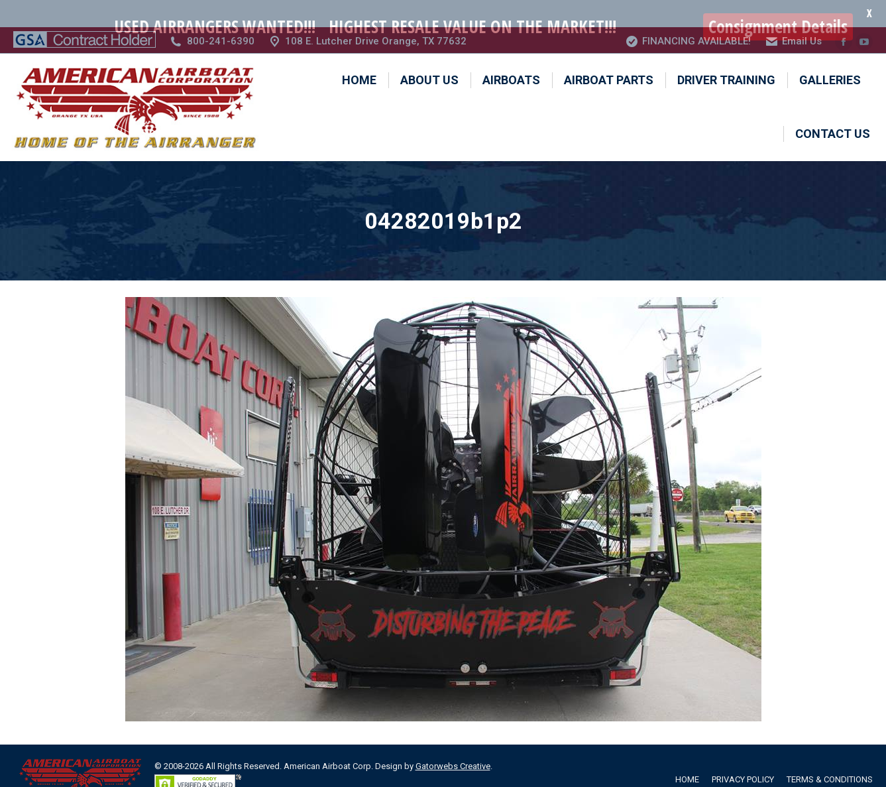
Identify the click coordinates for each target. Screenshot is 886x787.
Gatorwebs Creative (452, 740)
